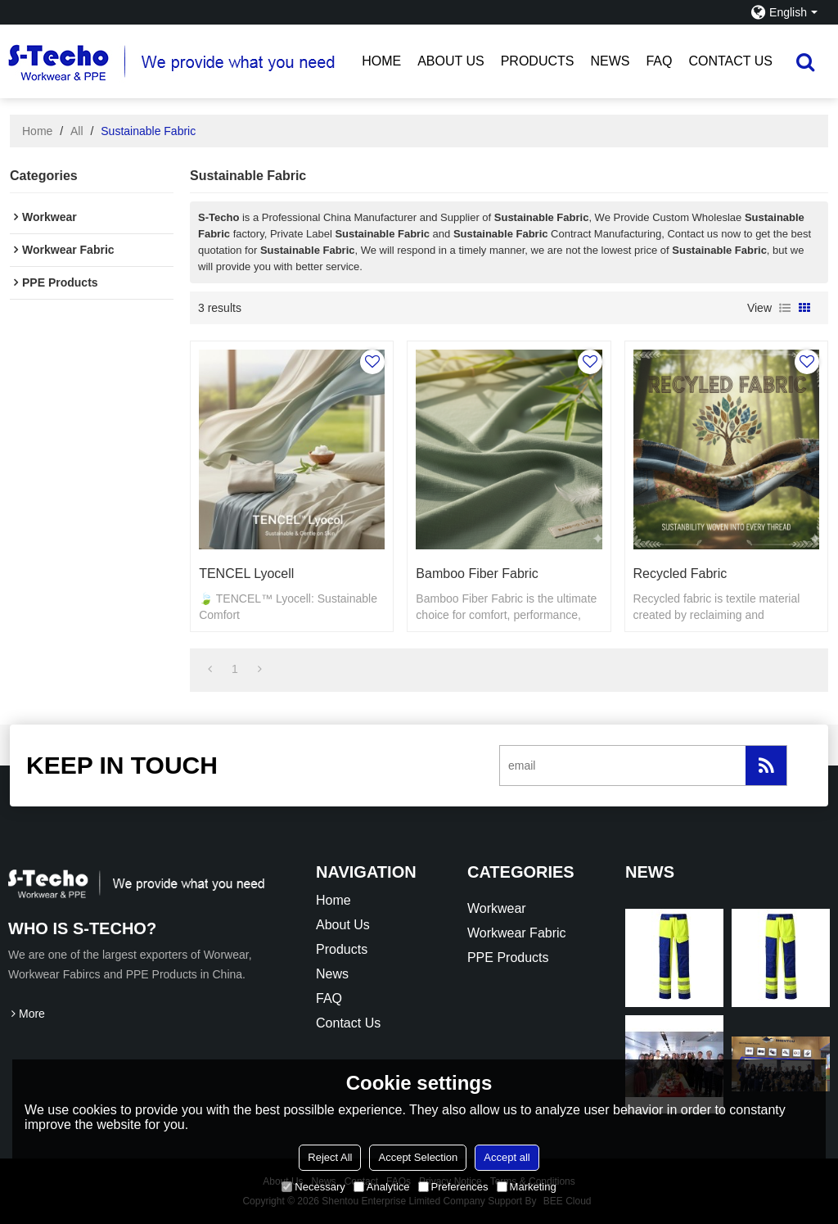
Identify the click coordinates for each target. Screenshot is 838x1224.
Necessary (313, 1187)
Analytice (382, 1187)
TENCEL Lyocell (246, 573)
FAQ (659, 61)
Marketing (526, 1187)
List (785, 308)
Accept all (506, 1157)
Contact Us (730, 61)
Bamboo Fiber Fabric (477, 573)
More (32, 1013)
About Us (450, 61)
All (76, 131)
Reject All (330, 1157)
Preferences (453, 1187)
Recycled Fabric (680, 573)
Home (381, 61)
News (609, 61)
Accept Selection (417, 1157)
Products (537, 61)
